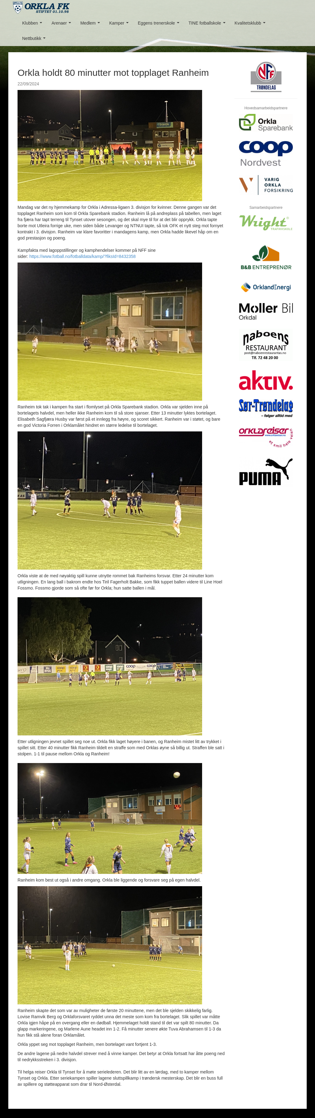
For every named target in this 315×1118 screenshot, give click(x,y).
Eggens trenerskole (159, 25)
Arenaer (62, 25)
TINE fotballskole (208, 25)
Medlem (91, 25)
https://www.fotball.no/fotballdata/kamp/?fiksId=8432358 (82, 256)
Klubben (33, 25)
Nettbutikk (35, 40)
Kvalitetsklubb (251, 25)
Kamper (120, 25)
